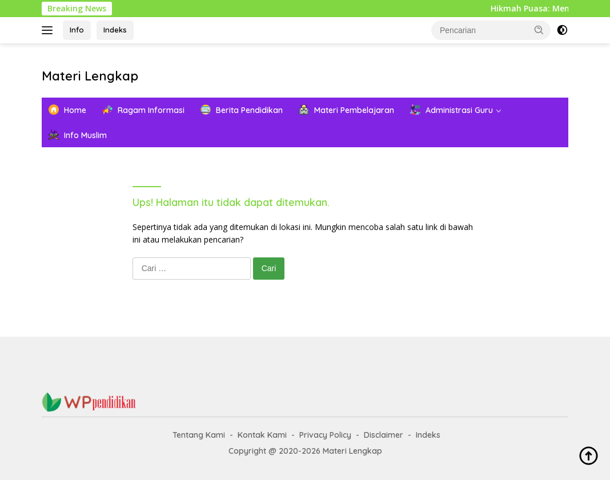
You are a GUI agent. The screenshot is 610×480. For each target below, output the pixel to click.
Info (77, 29)
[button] (539, 30)
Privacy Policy (325, 435)
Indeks (115, 29)
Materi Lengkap (90, 76)
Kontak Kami (262, 435)
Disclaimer (383, 435)
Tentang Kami (198, 435)
